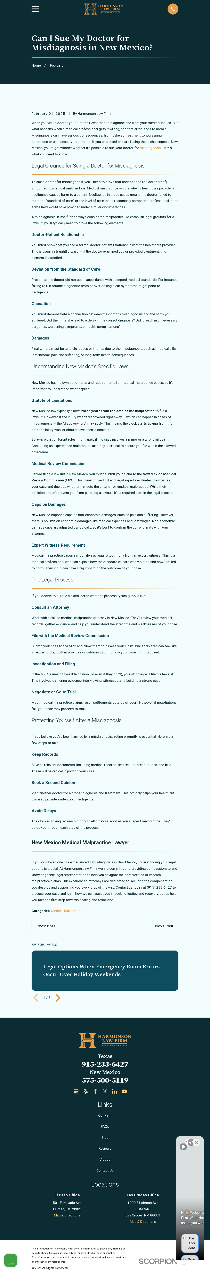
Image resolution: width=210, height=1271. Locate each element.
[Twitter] (105, 1091)
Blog (105, 1137)
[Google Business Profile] (76, 1091)
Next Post (164, 926)
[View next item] (58, 998)
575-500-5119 (105, 1080)
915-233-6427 (105, 1064)
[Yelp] (85, 1091)
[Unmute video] (137, 1140)
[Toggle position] (188, 1140)
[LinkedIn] (114, 1091)
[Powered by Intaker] (175, 1262)
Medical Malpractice (66, 911)
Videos (104, 1159)
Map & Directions (67, 1215)
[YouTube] (124, 1091)
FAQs (105, 1126)
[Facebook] (95, 1091)
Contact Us (105, 1170)
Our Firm (105, 1115)
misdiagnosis (150, 148)
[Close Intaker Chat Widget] (196, 1140)
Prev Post (45, 926)
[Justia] (133, 1091)
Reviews (105, 1148)
